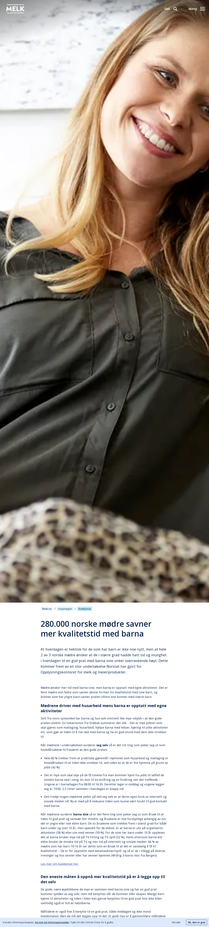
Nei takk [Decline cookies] (176, 922)
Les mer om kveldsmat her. (60, 864)
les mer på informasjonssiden (52, 922)
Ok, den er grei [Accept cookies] (196, 922)
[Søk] (171, 9)
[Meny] (196, 9)
